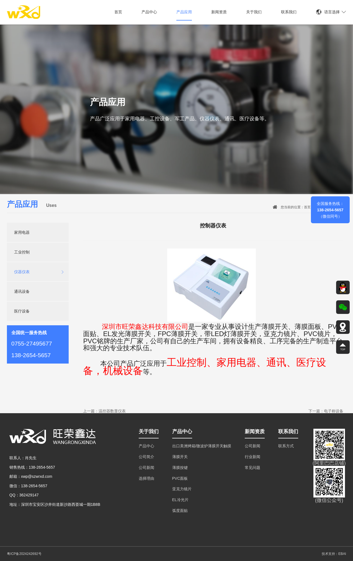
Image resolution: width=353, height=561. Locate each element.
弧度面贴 (180, 510)
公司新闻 (146, 467)
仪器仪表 (39, 272)
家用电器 (22, 232)
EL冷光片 (180, 499)
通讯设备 (22, 291)
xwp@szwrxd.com (36, 476)
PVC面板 (180, 478)
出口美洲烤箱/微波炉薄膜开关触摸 (201, 446)
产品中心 (149, 12)
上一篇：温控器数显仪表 (104, 411)
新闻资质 (219, 12)
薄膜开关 (180, 457)
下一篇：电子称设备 (325, 411)
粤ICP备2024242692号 (24, 554)
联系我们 (289, 12)
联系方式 (286, 446)
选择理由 (146, 478)
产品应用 (184, 12)
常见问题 (252, 467)
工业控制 (22, 252)
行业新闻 (252, 457)
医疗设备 (22, 311)
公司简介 (146, 457)
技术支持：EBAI (334, 554)
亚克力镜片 (182, 489)
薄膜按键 (180, 467)
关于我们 (254, 12)
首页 (118, 12)
